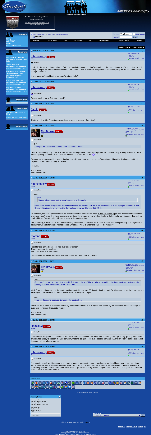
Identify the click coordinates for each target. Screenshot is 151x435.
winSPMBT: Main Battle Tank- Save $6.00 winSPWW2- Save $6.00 (37, 23)
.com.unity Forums (39, 34)
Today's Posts (124, 40)
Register (36, 40)
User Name (116, 34)
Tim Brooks (48, 131)
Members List (104, 40)
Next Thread (92, 392)
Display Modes (137, 47)
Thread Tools (123, 47)
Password (116, 37)
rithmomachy (39, 56)
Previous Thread (83, 392)
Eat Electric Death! (61, 34)
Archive (140, 426)
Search (139, 40)
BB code (33, 407)
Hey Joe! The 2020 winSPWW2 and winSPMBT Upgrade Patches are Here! (16, 89)
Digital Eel (50, 34)
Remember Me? (139, 34)
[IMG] (32, 410)
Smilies (33, 409)
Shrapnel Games (131, 426)
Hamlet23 (37, 325)
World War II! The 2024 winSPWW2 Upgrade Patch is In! (16, 59)
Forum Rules (35, 415)
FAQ (90, 40)
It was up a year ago (107, 214)
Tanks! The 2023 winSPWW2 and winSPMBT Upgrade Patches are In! (16, 66)
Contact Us (121, 426)
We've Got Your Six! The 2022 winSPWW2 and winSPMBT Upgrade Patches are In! (15, 74)
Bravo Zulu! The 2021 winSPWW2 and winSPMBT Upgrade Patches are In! (16, 82)
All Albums (78, 40)
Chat (65, 40)
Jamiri (34, 109)
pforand (35, 236)
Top (145, 426)
